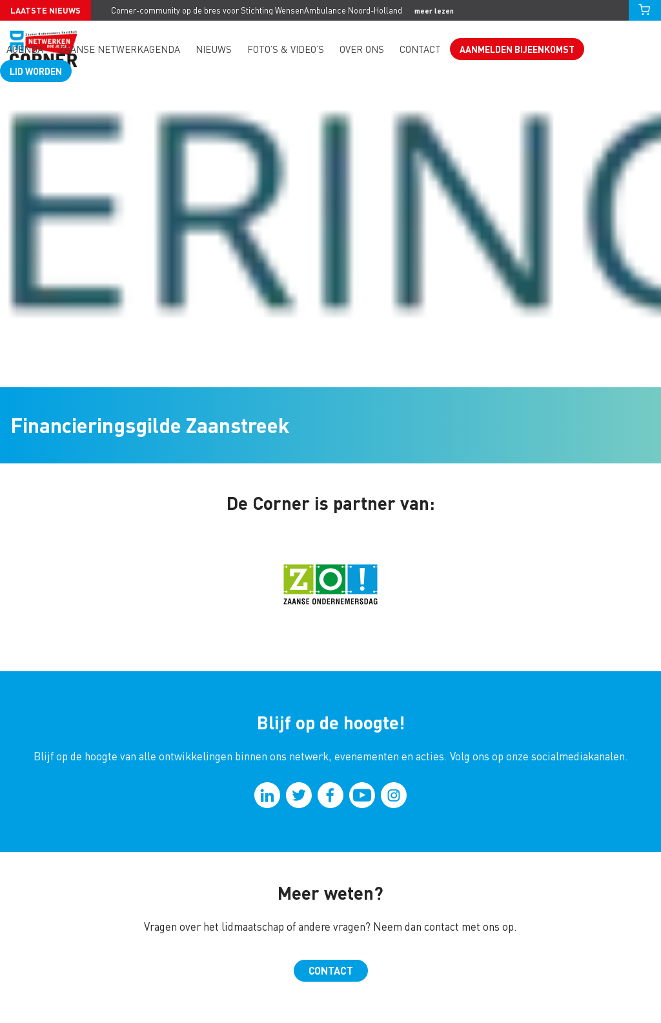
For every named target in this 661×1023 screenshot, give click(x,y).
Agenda (24, 49)
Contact (420, 49)
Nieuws (214, 49)
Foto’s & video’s (285, 49)
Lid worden (36, 71)
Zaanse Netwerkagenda (119, 49)
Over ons (362, 49)
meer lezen (434, 10)
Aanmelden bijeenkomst (517, 49)
